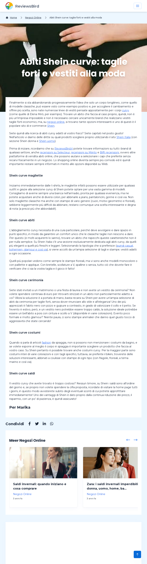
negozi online (55, 122)
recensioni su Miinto (84, 152)
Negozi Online (33, 17)
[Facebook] (27, 424)
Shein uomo (47, 141)
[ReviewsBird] (22, 6)
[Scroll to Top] (137, 554)
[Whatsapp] (50, 424)
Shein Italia (124, 137)
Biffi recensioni (109, 152)
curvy (125, 110)
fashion (46, 342)
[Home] (11, 17)
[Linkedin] (42, 424)
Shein (50, 125)
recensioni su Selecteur (55, 152)
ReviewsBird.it (63, 148)
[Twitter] (35, 424)
